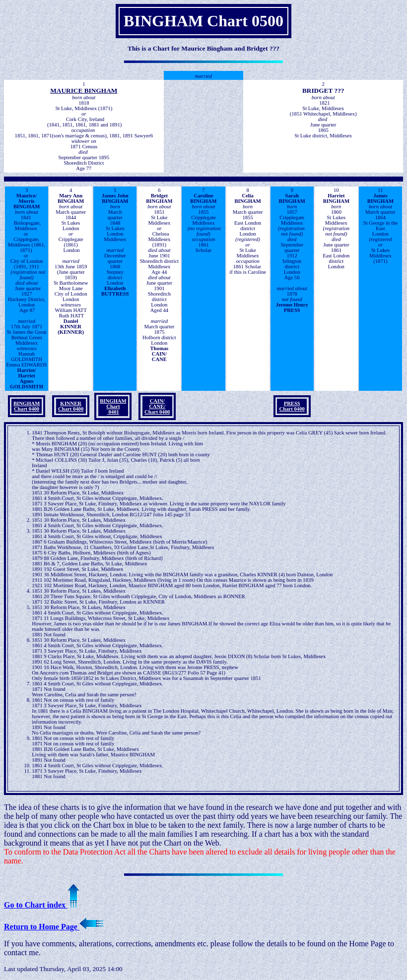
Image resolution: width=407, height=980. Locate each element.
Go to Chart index (41, 905)
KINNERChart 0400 (70, 406)
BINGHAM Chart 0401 (113, 406)
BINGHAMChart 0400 (26, 406)
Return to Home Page (53, 926)
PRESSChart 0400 (292, 406)
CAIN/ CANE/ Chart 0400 (157, 406)
